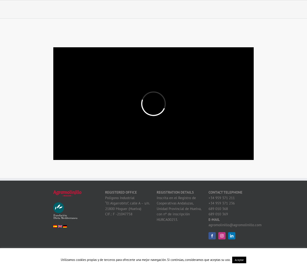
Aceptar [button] (239, 260)
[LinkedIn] (231, 235)
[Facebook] (212, 235)
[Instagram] (222, 235)
